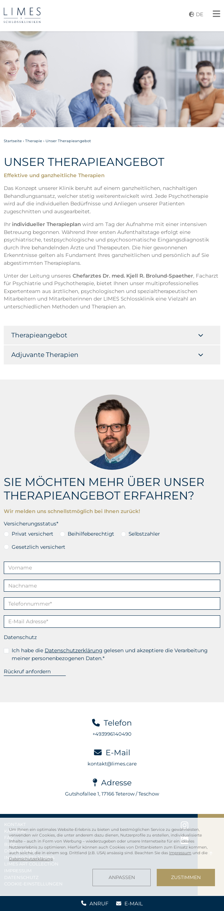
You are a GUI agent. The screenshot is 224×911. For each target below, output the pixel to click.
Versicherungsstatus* (31, 524)
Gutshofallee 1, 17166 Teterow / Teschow (112, 794)
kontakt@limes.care (112, 764)
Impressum (180, 852)
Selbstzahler (144, 534)
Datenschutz (20, 637)
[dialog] (112, 856)
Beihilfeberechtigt (91, 534)
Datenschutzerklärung (73, 650)
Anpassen (122, 877)
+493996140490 (112, 734)
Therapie (33, 141)
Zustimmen (186, 877)
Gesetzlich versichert (38, 547)
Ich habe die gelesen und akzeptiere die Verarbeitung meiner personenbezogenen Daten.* (109, 654)
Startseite (13, 141)
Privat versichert (32, 534)
